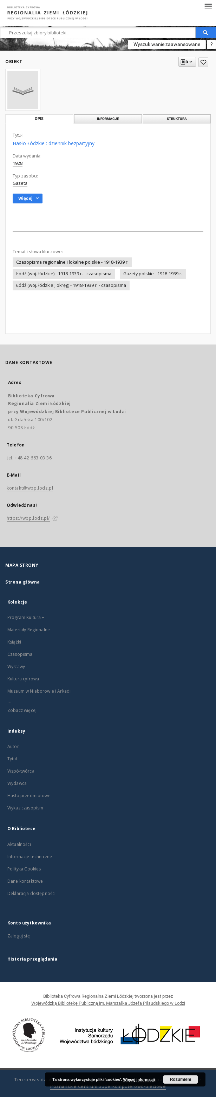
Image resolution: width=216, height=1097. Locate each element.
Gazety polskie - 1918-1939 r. (152, 274)
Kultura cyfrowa (23, 679)
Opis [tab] (39, 118)
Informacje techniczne (29, 857)
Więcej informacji (139, 1079)
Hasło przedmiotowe (29, 796)
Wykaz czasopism (25, 808)
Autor (13, 746)
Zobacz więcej (22, 710)
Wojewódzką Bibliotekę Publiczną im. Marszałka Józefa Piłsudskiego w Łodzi (108, 1003)
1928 (17, 163)
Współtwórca (20, 771)
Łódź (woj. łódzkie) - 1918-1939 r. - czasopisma (63, 274)
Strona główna (22, 582)
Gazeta (20, 183)
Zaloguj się (18, 936)
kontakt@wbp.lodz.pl (30, 488)
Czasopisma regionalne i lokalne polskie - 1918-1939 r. (72, 262)
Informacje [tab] (108, 119)
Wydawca (17, 783)
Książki (14, 642)
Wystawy (16, 666)
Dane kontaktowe (25, 881)
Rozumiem (180, 1079)
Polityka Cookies (24, 869)
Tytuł (12, 759)
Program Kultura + (26, 617)
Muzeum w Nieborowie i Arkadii (39, 691)
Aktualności (19, 844)
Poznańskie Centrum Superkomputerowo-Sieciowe (108, 1086)
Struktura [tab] (177, 119)
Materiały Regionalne (28, 630)
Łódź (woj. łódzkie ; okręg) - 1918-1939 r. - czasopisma (71, 285)
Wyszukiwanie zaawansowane (166, 44)
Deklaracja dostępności (31, 893)
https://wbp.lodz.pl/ (28, 518)
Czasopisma (20, 654)
